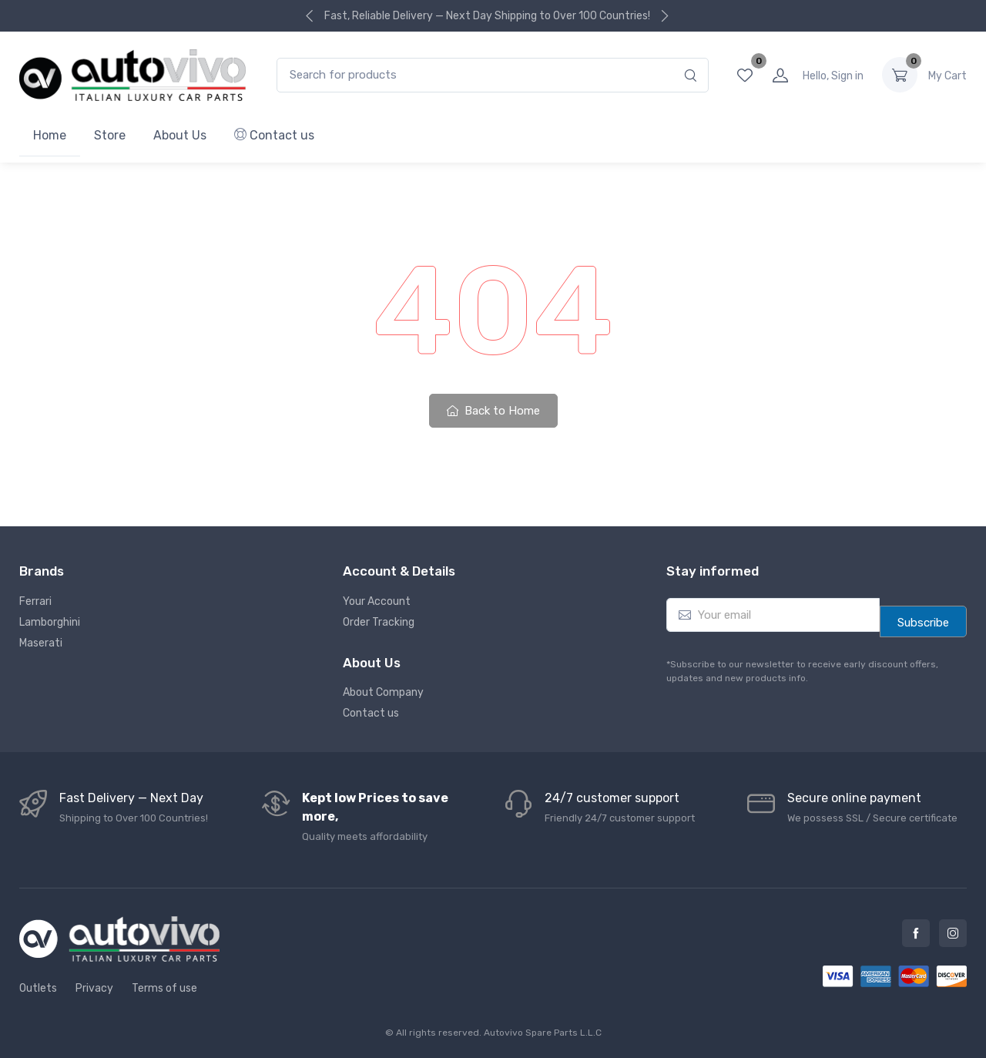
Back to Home (493, 411)
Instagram (952, 933)
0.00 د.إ (947, 75)
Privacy (94, 988)
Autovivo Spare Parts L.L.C (543, 1032)
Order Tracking (378, 622)
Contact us (274, 135)
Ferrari (35, 601)
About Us (179, 135)
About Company (383, 692)
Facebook (916, 933)
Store (110, 135)
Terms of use (164, 988)
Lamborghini (49, 622)
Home (49, 135)
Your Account (377, 601)
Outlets (38, 988)
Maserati (40, 643)
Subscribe (923, 623)
